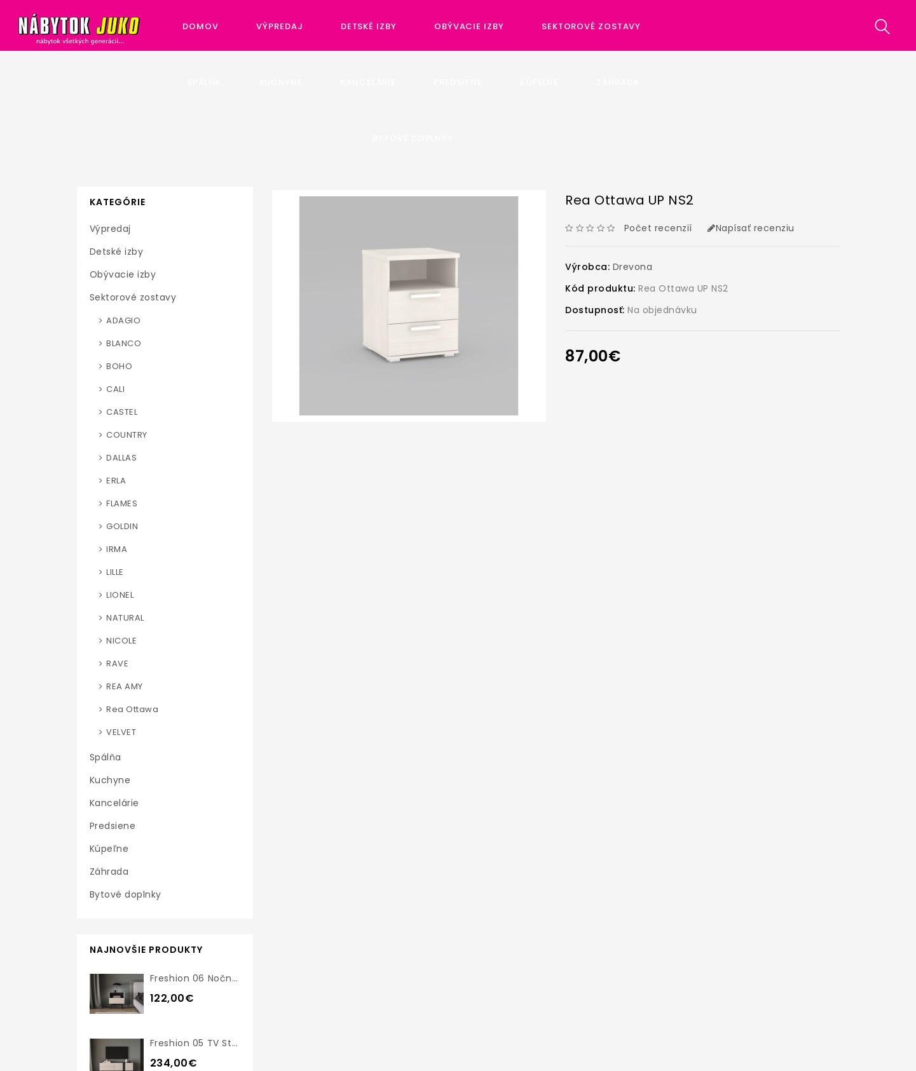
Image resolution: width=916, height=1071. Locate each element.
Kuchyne (281, 82)
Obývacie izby (469, 26)
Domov (200, 26)
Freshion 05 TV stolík (199, 1043)
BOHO (119, 366)
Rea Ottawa (132, 709)
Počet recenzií (658, 228)
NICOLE (121, 641)
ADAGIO (123, 320)
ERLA (116, 481)
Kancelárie (368, 82)
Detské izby (369, 26)
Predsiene (458, 82)
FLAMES (121, 503)
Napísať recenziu (751, 228)
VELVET (121, 732)
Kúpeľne (539, 82)
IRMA (116, 549)
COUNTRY (126, 435)
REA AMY (124, 686)
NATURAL (125, 618)
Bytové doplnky (413, 138)
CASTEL (121, 412)
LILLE (115, 572)
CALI (115, 389)
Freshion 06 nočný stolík (208, 978)
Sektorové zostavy (592, 26)
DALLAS (121, 458)
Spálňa (204, 82)
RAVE (117, 663)
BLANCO (123, 343)
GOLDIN (122, 526)
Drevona (633, 266)
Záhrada (617, 82)
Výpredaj (279, 26)
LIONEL (119, 595)
